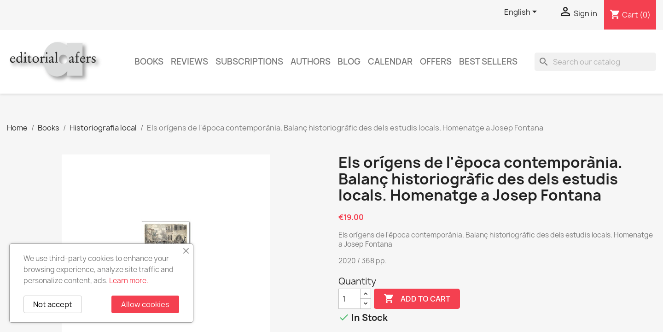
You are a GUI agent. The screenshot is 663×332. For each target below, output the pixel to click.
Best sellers (488, 61)
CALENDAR (390, 61)
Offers (436, 61)
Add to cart (417, 299)
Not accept (52, 304)
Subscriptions (249, 61)
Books (148, 61)
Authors (311, 61)
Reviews (189, 61)
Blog (349, 61)
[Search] (595, 62)
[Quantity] (349, 299)
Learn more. (128, 280)
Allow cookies (145, 304)
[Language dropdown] (522, 12)
